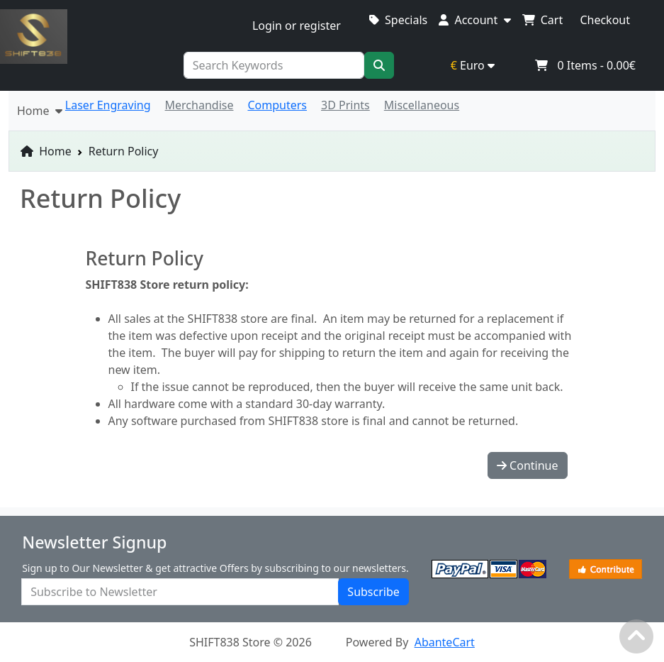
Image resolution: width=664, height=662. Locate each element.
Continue (527, 465)
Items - (585, 65)
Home (46, 151)
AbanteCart (445, 642)
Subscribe (373, 592)
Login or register (296, 25)
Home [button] (39, 110)
